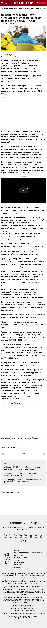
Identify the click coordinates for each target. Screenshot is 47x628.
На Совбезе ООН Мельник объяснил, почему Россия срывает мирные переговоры (21, 468)
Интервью (30, 8)
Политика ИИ (18, 555)
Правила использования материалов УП (28, 553)
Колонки (22, 8)
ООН (4, 403)
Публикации (13, 8)
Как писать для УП (20, 562)
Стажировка (18, 565)
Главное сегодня (9, 448)
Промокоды (18, 567)
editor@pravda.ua (29, 610)
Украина (19, 403)
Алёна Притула (31, 608)
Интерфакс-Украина (21, 583)
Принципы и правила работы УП (25, 560)
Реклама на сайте (20, 548)
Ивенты (38, 8)
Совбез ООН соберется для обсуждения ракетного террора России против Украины (21, 474)
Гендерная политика (21, 557)
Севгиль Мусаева (29, 607)
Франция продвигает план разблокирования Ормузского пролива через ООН (22, 481)
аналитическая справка (20, 76)
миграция (10, 403)
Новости (5, 8)
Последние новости (11, 493)
